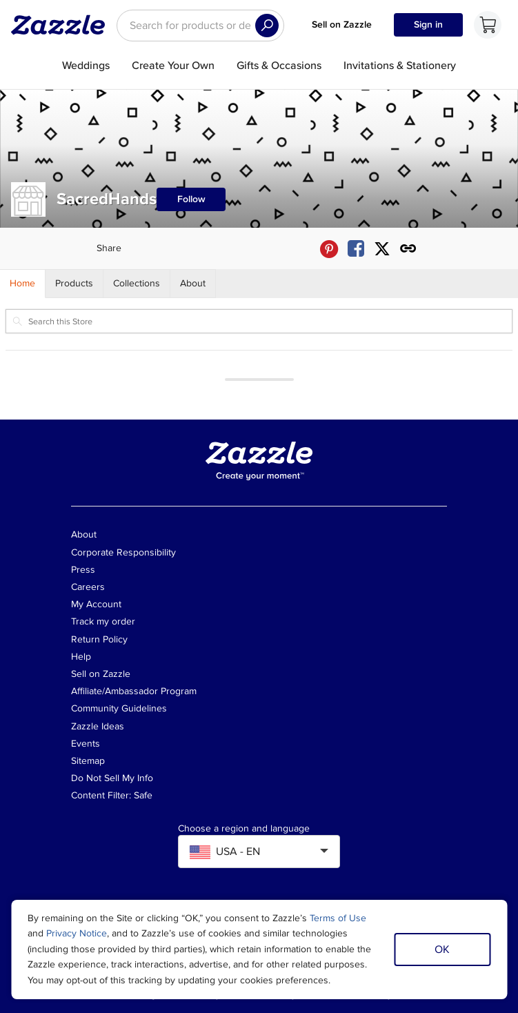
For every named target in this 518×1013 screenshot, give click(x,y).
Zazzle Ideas (97, 726)
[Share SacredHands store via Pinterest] (329, 248)
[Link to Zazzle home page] (62, 25)
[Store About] (193, 283)
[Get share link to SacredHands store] (408, 248)
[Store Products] (74, 283)
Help (81, 656)
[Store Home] (23, 283)
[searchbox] (200, 25)
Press (83, 570)
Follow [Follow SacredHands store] (191, 199)
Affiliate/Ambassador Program (134, 691)
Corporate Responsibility (123, 552)
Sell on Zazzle (342, 24)
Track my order (103, 621)
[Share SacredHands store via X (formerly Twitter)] (382, 248)
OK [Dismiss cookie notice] (442, 949)
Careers (88, 587)
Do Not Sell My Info (112, 778)
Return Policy (99, 639)
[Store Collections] (136, 283)
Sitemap (88, 761)
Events (85, 743)
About (84, 534)
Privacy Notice (76, 933)
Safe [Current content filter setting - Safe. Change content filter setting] (143, 795)
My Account (96, 604)
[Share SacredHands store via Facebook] (356, 248)
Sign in (428, 24)
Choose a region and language (244, 828)
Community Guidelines (119, 708)
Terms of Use (338, 918)
